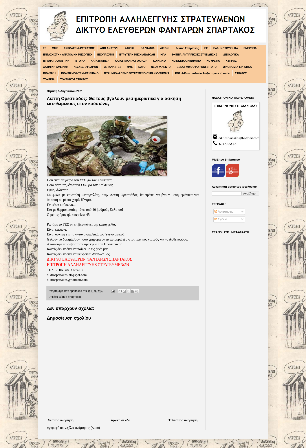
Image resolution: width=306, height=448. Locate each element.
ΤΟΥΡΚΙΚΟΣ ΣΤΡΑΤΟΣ (74, 79)
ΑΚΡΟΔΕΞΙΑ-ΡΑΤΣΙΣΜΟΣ (79, 48)
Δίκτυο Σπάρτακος (187, 48)
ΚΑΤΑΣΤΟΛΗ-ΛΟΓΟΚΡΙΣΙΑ (131, 60)
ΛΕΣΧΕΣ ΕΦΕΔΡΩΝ (86, 66)
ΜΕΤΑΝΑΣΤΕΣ (112, 66)
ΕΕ (206, 48)
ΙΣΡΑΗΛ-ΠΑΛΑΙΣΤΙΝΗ (56, 60)
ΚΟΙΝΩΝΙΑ (159, 60)
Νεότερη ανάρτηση (60, 420)
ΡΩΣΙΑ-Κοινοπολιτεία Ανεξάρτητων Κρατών (202, 73)
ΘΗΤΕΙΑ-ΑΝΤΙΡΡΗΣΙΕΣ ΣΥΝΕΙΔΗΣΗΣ (194, 54)
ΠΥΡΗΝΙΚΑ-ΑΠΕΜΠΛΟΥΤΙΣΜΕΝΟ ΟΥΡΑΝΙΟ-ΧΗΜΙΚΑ (137, 73)
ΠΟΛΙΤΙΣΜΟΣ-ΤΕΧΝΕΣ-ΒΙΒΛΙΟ (80, 73)
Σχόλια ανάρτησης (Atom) (82, 427)
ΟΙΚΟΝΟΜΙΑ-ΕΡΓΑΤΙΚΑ (237, 66)
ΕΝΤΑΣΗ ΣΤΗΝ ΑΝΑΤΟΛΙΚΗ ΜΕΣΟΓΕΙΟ (67, 54)
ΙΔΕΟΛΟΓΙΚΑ (231, 54)
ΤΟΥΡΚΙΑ (49, 79)
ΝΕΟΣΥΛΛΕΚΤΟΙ (161, 66)
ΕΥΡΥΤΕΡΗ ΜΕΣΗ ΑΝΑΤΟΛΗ (137, 54)
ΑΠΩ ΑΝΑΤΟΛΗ (109, 48)
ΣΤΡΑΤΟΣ (241, 73)
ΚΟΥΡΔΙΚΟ (213, 60)
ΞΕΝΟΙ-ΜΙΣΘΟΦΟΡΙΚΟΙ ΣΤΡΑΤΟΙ (197, 66)
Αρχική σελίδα (120, 420)
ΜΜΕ (130, 66)
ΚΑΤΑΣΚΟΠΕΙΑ (100, 60)
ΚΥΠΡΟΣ (231, 60)
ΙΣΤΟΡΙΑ (80, 60)
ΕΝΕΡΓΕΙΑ (250, 48)
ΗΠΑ (163, 54)
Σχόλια (220, 219)
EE (44, 48)
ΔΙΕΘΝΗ (165, 48)
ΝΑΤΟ (142, 66)
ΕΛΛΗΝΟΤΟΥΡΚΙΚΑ (225, 48)
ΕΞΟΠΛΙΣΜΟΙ (105, 54)
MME (55, 48)
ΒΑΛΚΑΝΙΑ (148, 48)
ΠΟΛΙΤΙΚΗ (49, 73)
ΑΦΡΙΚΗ (130, 48)
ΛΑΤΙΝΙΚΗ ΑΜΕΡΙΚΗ (55, 66)
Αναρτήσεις (223, 211)
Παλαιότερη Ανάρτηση (183, 420)
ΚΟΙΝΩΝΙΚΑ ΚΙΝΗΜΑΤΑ (186, 60)
